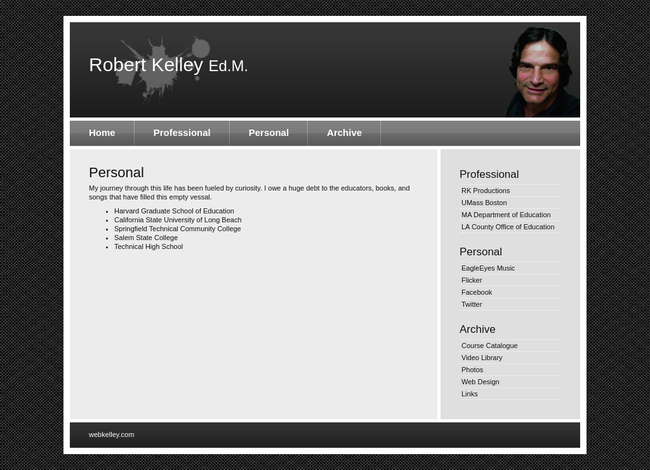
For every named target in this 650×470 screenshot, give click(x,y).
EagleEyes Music (488, 268)
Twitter (471, 304)
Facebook (476, 292)
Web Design (480, 382)
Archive (344, 132)
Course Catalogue (489, 345)
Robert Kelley (168, 64)
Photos (472, 369)
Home (102, 132)
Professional (182, 132)
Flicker (471, 280)
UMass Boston (484, 202)
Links (469, 394)
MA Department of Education (506, 214)
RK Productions (485, 190)
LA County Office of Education (508, 227)
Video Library (482, 357)
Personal (269, 132)
